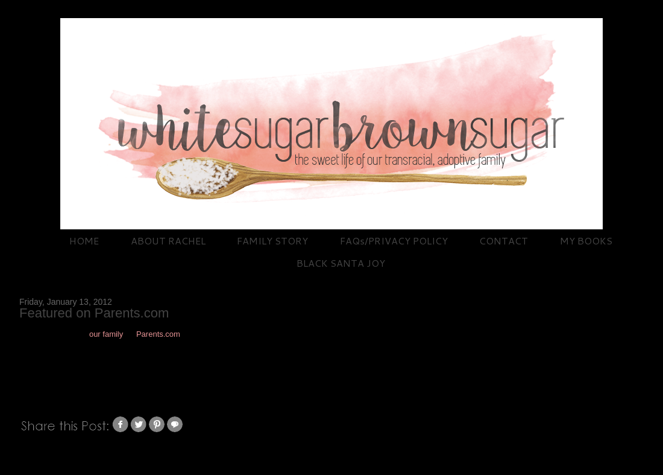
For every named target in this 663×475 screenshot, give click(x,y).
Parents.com (158, 334)
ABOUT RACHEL (168, 240)
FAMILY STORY (272, 240)
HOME (84, 240)
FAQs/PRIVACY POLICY (394, 240)
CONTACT (503, 240)
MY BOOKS (586, 240)
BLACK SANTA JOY (341, 263)
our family (106, 334)
